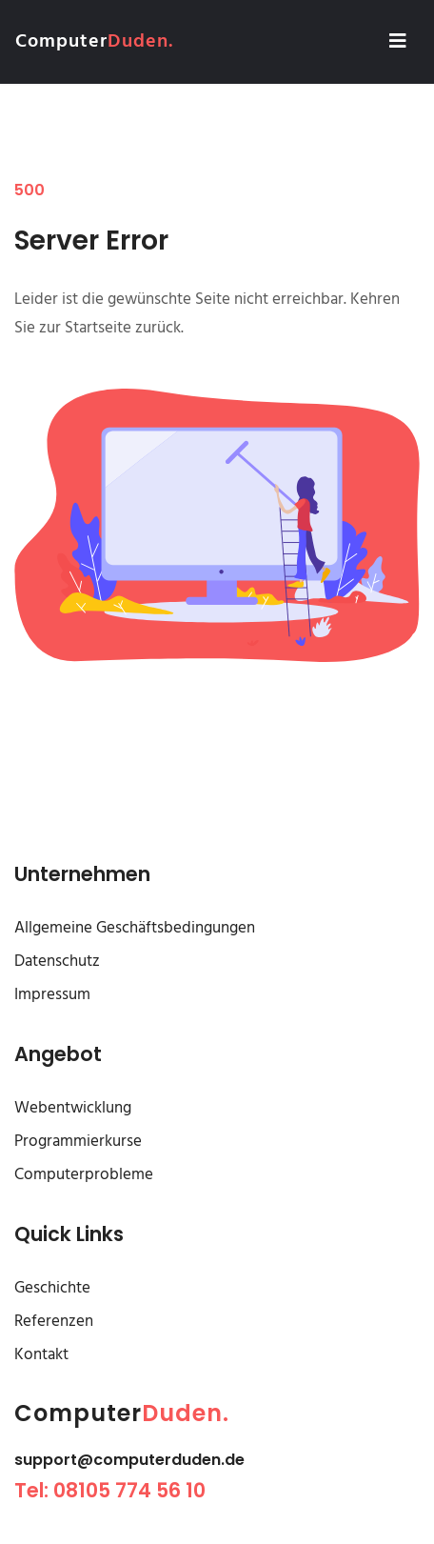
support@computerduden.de (129, 1460)
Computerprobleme (83, 1175)
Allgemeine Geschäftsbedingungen (134, 928)
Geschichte (52, 1288)
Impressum (52, 995)
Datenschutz (57, 961)
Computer (94, 42)
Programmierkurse (78, 1141)
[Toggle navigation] (398, 42)
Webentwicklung (72, 1108)
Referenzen (53, 1321)
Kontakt (41, 1355)
